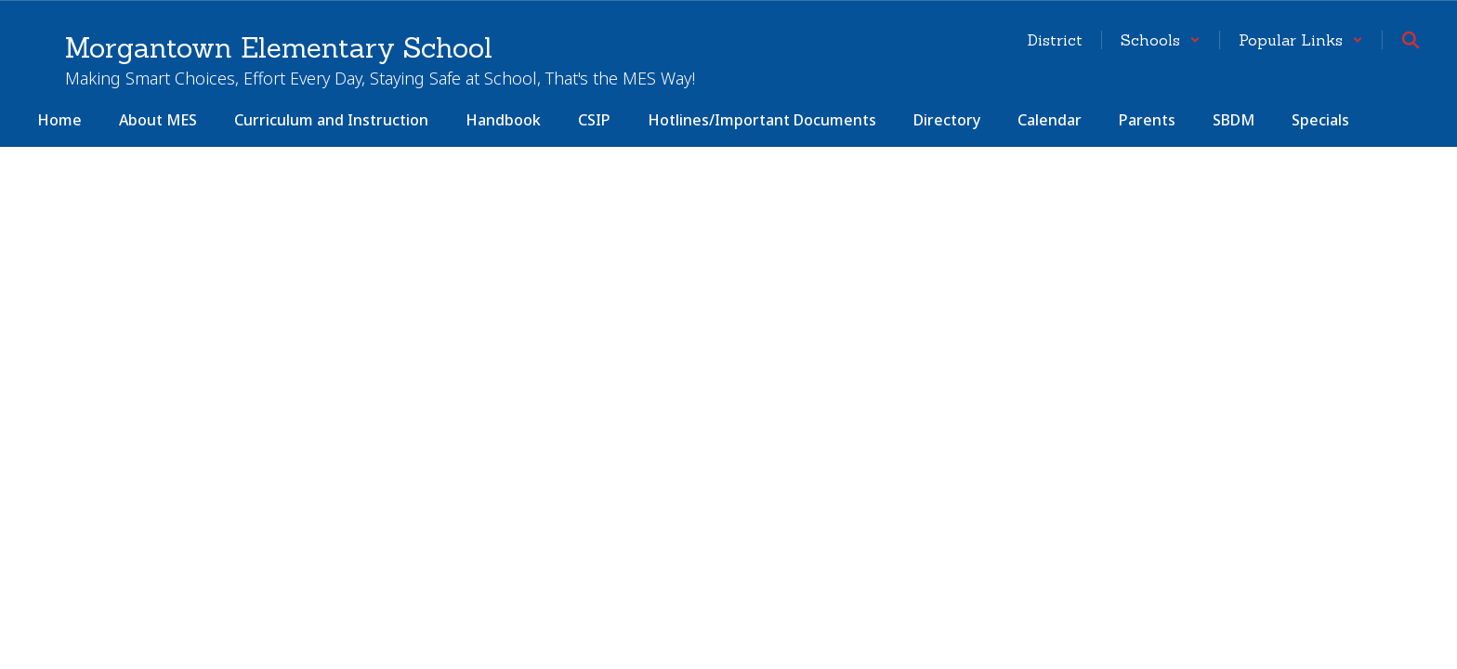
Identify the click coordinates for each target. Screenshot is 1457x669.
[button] (1161, 40)
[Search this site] (1410, 40)
